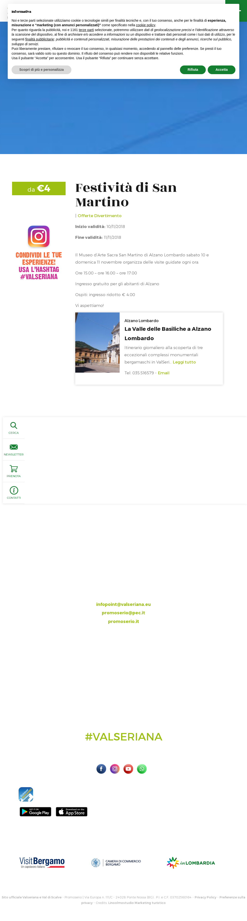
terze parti (86, 30)
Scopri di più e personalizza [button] (41, 69)
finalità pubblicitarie (39, 39)
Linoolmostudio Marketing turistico (137, 903)
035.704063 (127, 587)
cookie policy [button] (145, 25)
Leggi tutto (184, 361)
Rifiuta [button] (193, 69)
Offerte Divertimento (100, 215)
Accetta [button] (221, 69)
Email (163, 372)
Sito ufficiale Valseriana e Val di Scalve (32, 897)
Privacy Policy (205, 897)
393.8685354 (128, 595)
